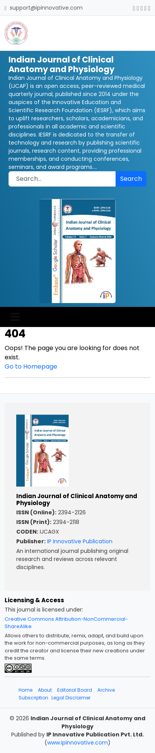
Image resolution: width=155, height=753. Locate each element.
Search (131, 178)
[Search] (62, 179)
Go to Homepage (31, 366)
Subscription (33, 697)
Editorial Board (74, 690)
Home (25, 690)
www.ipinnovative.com (77, 742)
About (45, 690)
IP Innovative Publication (79, 541)
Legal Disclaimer (70, 697)
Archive (106, 690)
